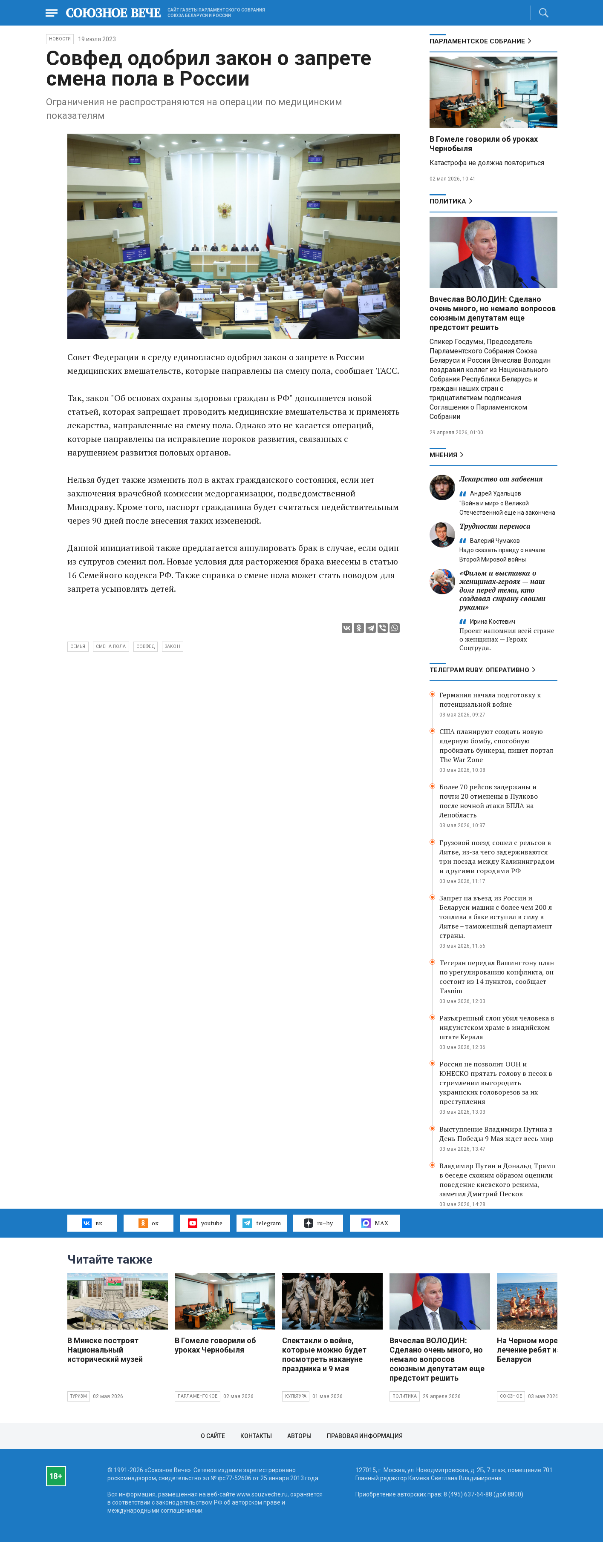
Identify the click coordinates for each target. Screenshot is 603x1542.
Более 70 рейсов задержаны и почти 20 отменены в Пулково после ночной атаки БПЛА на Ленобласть (488, 801)
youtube (205, 1223)
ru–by (318, 1223)
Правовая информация (365, 1436)
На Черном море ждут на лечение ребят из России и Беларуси (545, 1350)
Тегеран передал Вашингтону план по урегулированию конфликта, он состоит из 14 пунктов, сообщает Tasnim (496, 976)
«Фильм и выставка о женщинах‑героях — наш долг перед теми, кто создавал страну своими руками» (502, 590)
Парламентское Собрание (477, 41)
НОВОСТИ (60, 39)
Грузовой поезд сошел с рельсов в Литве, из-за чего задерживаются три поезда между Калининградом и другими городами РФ (496, 856)
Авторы (299, 1436)
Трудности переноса (495, 526)
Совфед (145, 646)
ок (148, 1223)
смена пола (111, 646)
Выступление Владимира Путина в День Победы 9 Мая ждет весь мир (496, 1133)
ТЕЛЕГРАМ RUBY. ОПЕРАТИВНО (479, 670)
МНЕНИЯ (443, 455)
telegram (261, 1223)
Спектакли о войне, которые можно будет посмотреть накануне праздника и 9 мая (324, 1354)
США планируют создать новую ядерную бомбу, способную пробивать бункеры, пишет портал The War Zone (496, 745)
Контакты (256, 1436)
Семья (78, 646)
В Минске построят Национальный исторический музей (105, 1350)
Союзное (511, 1396)
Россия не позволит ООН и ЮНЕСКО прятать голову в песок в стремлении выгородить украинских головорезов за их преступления (495, 1082)
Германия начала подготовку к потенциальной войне (490, 699)
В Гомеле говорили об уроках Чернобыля (215, 1345)
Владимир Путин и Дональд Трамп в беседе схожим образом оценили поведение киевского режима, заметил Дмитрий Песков (497, 1179)
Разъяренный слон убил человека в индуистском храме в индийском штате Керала (496, 1027)
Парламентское (198, 1396)
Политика (448, 201)
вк (92, 1223)
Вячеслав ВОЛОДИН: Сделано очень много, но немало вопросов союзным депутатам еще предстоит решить (493, 313)
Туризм (78, 1396)
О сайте (213, 1436)
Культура (296, 1396)
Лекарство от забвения (500, 479)
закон (172, 646)
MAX (374, 1223)
